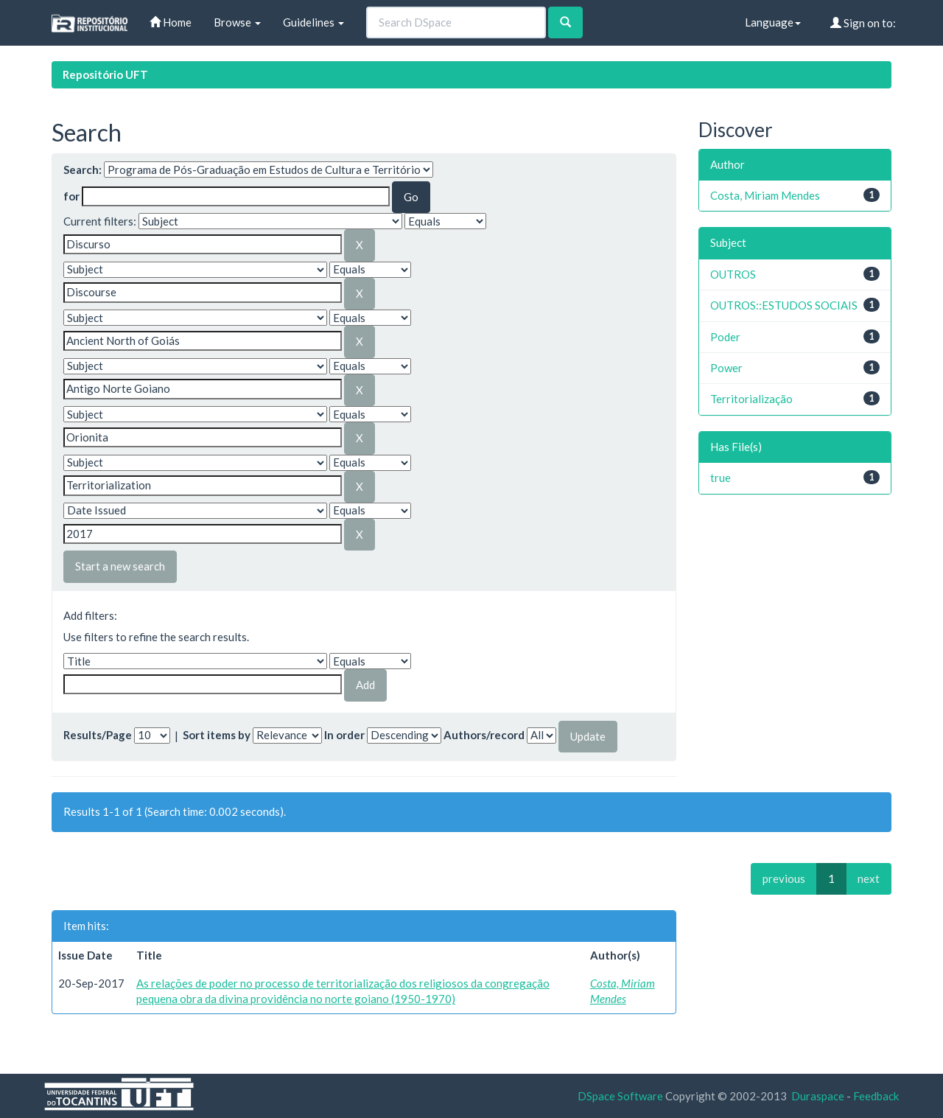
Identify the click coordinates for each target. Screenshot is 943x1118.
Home (171, 22)
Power (726, 367)
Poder (725, 336)
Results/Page (97, 734)
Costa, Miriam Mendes (765, 195)
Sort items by (216, 734)
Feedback (876, 1096)
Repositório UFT (105, 74)
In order (344, 734)
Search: (82, 169)
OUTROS (733, 274)
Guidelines (313, 22)
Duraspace (817, 1096)
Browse (237, 22)
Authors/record (484, 734)
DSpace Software (620, 1096)
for (71, 196)
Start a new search (120, 566)
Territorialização (751, 398)
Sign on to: (863, 22)
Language (773, 22)
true (720, 477)
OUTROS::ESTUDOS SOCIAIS (784, 305)
